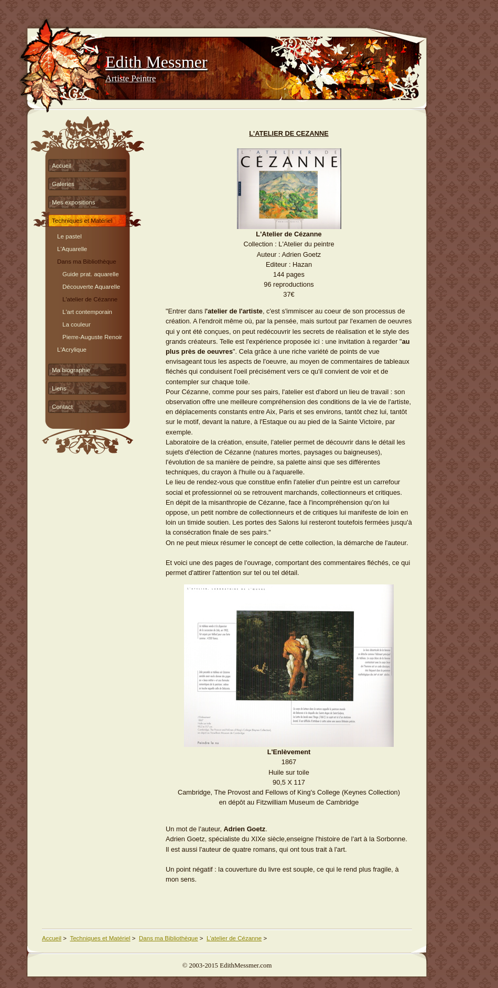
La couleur (76, 323)
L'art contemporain (87, 310)
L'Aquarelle (72, 247)
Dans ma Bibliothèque (86, 260)
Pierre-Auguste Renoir (92, 336)
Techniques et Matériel (82, 221)
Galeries (63, 184)
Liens (59, 388)
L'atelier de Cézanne (89, 298)
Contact (62, 407)
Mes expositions (73, 202)
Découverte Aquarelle (91, 285)
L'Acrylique (71, 348)
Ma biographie (71, 370)
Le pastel (69, 235)
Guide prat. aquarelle (90, 273)
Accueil (61, 165)
